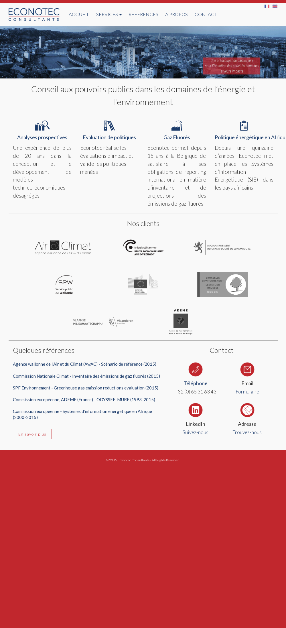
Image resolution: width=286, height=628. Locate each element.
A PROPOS (176, 14)
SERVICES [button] (109, 14)
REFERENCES (143, 14)
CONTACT (206, 14)
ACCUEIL (79, 14)
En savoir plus (32, 434)
